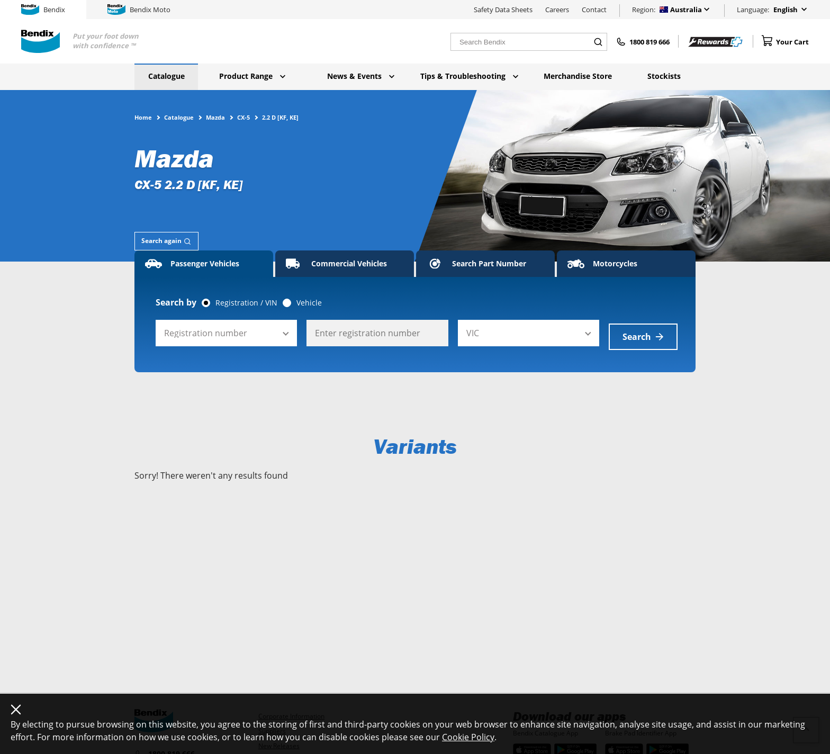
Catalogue (166, 76)
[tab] (166, 241)
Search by (176, 302)
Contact (594, 9)
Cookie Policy (468, 737)
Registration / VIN (246, 303)
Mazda (215, 117)
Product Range (252, 76)
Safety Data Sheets (503, 9)
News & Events (360, 76)
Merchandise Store (578, 76)
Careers (557, 9)
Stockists (664, 76)
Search (643, 333)
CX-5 (243, 117)
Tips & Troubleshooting (469, 76)
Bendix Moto (138, 9)
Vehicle (309, 303)
